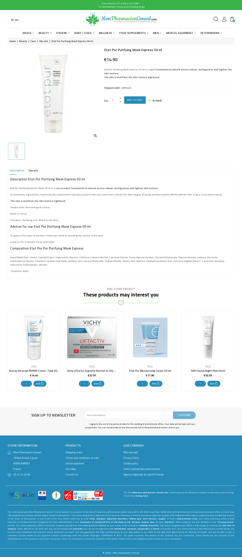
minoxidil (77, 529)
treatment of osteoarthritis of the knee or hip (105, 522)
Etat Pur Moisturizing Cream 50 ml (150, 370)
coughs (162, 519)
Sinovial (136, 522)
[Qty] (115, 100)
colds (92, 519)
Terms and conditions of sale (82, 457)
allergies (101, 519)
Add (40, 383)
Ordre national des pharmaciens (142, 469)
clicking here (141, 496)
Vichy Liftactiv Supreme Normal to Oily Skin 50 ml (97, 370)
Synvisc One (147, 522)
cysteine (131, 529)
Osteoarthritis (226, 522)
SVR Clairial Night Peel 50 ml (208, 370)
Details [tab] (33, 170)
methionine (120, 529)
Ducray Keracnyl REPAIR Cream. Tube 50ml (34, 370)
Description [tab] (17, 170)
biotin (156, 529)
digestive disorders (117, 519)
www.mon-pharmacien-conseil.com (150, 492)
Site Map (71, 469)
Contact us (72, 474)
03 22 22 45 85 (21, 474)
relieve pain (135, 519)
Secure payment (75, 463)
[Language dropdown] (15, 20)
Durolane (169, 522)
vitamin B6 (142, 529)
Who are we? (131, 452)
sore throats (150, 519)
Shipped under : (112, 87)
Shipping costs (74, 452)
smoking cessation (149, 525)
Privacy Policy (131, 457)
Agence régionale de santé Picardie (144, 474)
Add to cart (135, 100)
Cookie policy (131, 463)
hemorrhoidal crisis (187, 519)
